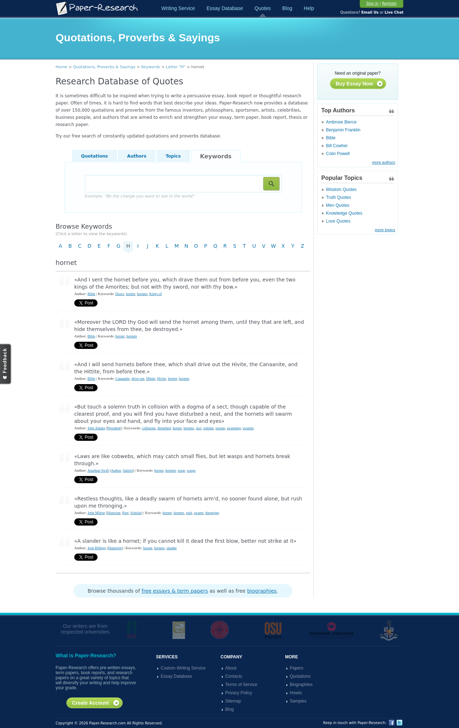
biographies (261, 591)
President (113, 428)
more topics (385, 230)
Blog (287, 8)
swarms (248, 428)
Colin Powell (338, 153)
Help (309, 8)
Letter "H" (176, 67)
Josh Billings (96, 548)
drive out (138, 379)
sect (199, 428)
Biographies (301, 684)
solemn (208, 428)
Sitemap (233, 701)
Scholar (135, 513)
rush (189, 513)
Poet (125, 513)
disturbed (164, 428)
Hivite (161, 379)
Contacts (233, 676)
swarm (220, 428)
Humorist (115, 548)
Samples (298, 701)
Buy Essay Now (359, 84)
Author (116, 470)
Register (389, 3)
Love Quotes (338, 221)
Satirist (128, 470)
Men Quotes (337, 205)
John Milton (96, 513)
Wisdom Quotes (341, 189)
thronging (212, 513)
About (230, 668)
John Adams (96, 428)
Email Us (369, 12)
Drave (119, 294)
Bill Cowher (337, 145)
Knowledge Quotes (344, 213)
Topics (173, 156)
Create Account (96, 703)
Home (61, 67)
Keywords (150, 67)
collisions (149, 428)
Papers (296, 668)
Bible (331, 137)
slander (171, 548)
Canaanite (122, 379)
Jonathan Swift (98, 470)
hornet (130, 294)
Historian (113, 513)
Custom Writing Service (183, 668)
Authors (136, 156)
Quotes (263, 8)
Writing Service (178, 8)
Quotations (94, 156)
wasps (191, 470)
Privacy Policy (238, 692)
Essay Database (225, 8)
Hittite (151, 379)
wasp (181, 470)
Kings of (155, 294)
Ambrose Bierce (341, 122)
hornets (142, 294)
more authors (383, 162)
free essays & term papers (175, 591)
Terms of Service (241, 684)
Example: (139, 196)
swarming (234, 428)
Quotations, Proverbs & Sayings (104, 67)
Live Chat (393, 12)
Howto (296, 692)
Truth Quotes (338, 197)
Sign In (372, 3)
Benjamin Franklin (343, 129)
